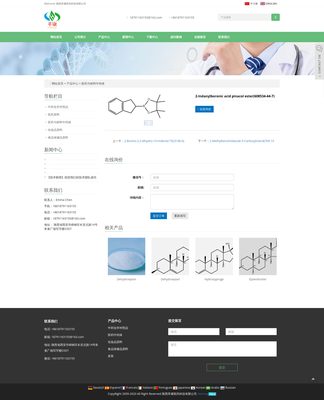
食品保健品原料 (58, 137)
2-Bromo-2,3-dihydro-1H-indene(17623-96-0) (154, 141)
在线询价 (204, 109)
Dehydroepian (126, 279)
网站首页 (56, 37)
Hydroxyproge (214, 279)
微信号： (138, 177)
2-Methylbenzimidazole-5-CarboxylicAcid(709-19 (242, 141)
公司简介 (80, 37)
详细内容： (137, 197)
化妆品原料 (55, 130)
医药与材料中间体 (93, 83)
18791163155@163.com (146, 17)
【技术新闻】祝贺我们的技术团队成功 (71, 177)
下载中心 (152, 37)
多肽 (111, 356)
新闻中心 (128, 37)
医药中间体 (115, 335)
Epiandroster (258, 279)
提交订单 (158, 216)
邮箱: (141, 187)
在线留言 (200, 37)
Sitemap (203, 394)
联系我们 (224, 37)
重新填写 (180, 216)
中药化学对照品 (58, 107)
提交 (222, 367)
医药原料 (54, 114)
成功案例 (176, 37)
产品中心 (104, 37)
